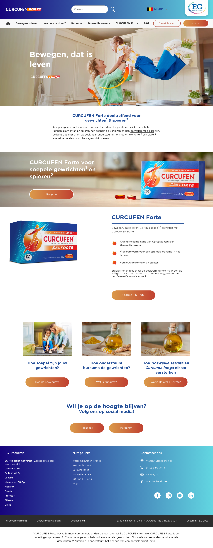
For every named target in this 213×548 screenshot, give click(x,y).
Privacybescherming (16, 520)
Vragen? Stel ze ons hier (156, 460)
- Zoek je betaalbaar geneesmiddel (29, 462)
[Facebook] (157, 495)
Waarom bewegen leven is (87, 461)
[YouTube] (180, 495)
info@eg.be (149, 474)
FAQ (146, 23)
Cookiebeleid (78, 520)
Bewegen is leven (27, 23)
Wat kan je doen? (55, 23)
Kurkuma (76, 23)
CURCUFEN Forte (126, 23)
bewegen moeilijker (142, 130)
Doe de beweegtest (47, 382)
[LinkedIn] (191, 495)
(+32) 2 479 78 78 (152, 467)
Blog (75, 483)
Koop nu (196, 23)
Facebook (87, 427)
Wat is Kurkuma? (106, 382)
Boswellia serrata (99, 23)
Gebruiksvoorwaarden (49, 520)
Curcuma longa (81, 470)
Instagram (126, 427)
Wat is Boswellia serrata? (166, 382)
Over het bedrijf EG (156, 481)
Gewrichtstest (167, 23)
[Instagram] (169, 495)
